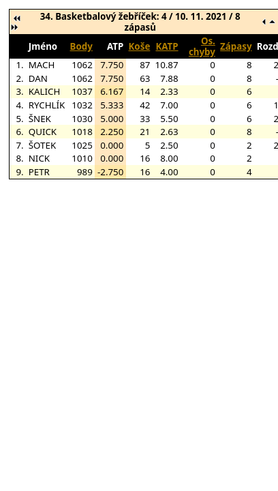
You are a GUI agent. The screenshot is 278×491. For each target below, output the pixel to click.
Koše (140, 46)
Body (81, 46)
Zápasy (235, 46)
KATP (166, 46)
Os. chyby (202, 46)
